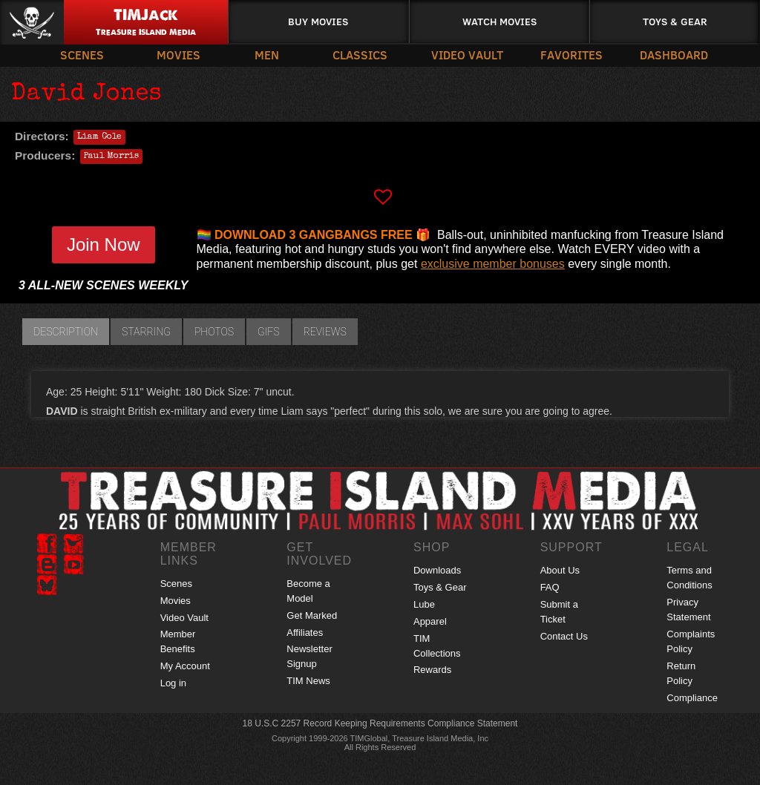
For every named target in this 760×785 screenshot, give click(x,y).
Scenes (82, 54)
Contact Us (564, 636)
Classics (359, 54)
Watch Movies (499, 21)
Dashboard (674, 54)
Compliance (692, 697)
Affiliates (304, 632)
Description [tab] (65, 332)
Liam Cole (99, 137)
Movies (178, 54)
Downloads (437, 570)
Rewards (432, 669)
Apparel (430, 621)
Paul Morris (111, 156)
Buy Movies (318, 21)
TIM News (308, 680)
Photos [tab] (214, 332)
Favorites (571, 54)
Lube (424, 604)
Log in (173, 683)
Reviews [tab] (325, 332)
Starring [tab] (146, 332)
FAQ (550, 587)
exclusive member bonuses (493, 263)
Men (267, 54)
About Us (560, 570)
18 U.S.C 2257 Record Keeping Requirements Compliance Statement (380, 723)
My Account (185, 665)
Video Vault (467, 54)
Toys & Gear (675, 21)
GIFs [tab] (269, 332)
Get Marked (311, 615)
